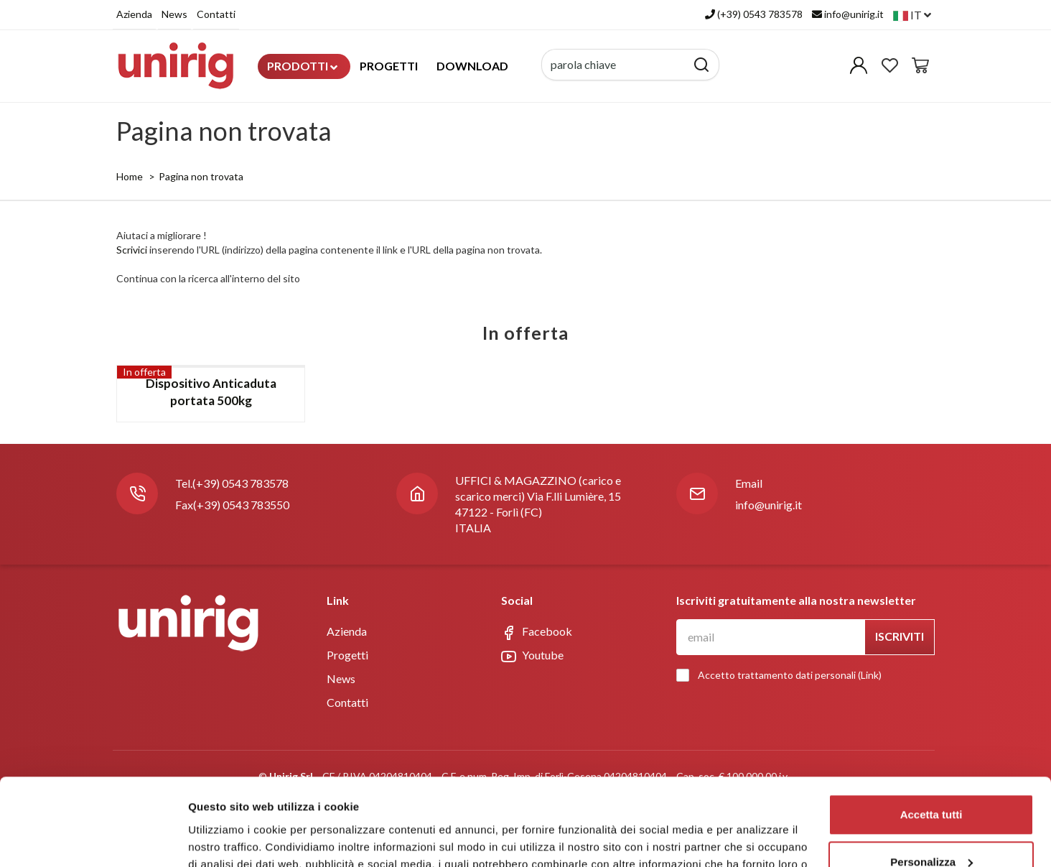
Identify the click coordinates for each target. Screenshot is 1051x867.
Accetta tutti (931, 693)
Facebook (536, 632)
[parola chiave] (614, 64)
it (912, 15)
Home (129, 176)
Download (472, 66)
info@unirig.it (768, 504)
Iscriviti (899, 636)
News (174, 14)
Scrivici (131, 250)
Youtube (532, 656)
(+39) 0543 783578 (240, 483)
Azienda (134, 14)
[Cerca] (701, 64)
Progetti (389, 66)
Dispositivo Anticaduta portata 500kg (211, 392)
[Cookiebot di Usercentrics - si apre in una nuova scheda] (93, 799)
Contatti (216, 14)
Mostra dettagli (227, 798)
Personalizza (931, 740)
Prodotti (302, 66)
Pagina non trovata (201, 176)
